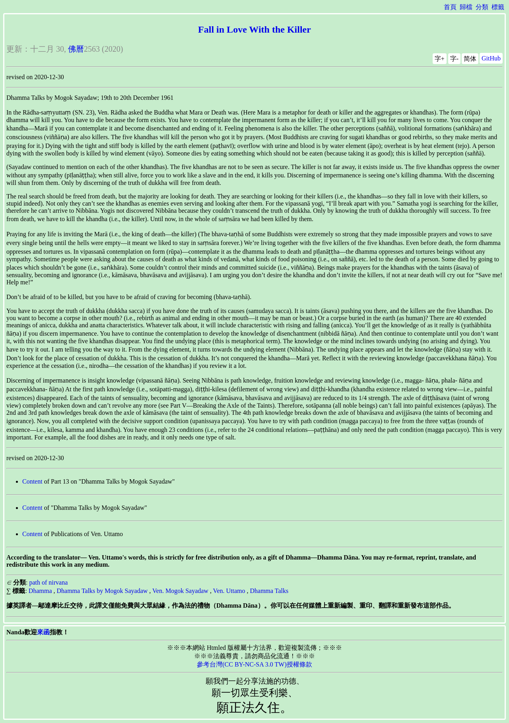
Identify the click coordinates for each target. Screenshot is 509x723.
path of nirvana (48, 582)
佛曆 (76, 49)
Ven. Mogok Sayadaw (180, 590)
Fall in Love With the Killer (254, 29)
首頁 (450, 7)
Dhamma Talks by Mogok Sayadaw (102, 590)
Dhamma (40, 590)
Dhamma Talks (269, 590)
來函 (43, 632)
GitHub (491, 58)
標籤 (498, 7)
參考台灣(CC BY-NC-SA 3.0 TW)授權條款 (254, 664)
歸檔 (466, 7)
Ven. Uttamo (229, 590)
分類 (482, 7)
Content (32, 481)
